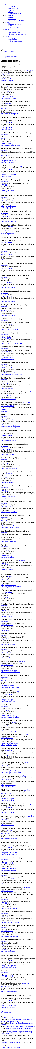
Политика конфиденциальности (11, 1042)
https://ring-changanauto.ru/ (9, 221)
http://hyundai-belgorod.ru (9, 745)
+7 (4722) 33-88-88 (7, 520)
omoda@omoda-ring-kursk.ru (10, 373)
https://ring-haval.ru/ (7, 129)
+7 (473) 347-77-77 (7, 755)
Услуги (7, 36)
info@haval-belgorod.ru (8, 160)
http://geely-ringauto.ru (8, 176)
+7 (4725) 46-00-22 (7, 779)
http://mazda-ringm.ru (8, 701)
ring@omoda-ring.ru (7, 357)
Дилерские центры (11, 56)
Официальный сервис (15, 31)
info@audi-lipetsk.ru (7, 555)
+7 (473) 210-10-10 (7, 597)
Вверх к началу (6, 1012)
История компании (14, 13)
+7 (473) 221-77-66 (7, 891)
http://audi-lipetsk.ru (7, 557)
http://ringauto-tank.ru (8, 287)
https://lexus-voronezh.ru (9, 991)
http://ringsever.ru (6, 616)
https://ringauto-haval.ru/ (9, 98)
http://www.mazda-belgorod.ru (10, 672)
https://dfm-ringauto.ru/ (8, 301)
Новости (11, 10)
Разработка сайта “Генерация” (10, 1047)
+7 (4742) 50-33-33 (7, 807)
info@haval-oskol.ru (7, 143)
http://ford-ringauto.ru (8, 952)
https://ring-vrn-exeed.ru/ (9, 839)
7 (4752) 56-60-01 (6, 242)
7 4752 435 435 (6, 310)
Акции (7, 22)
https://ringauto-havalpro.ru (9, 114)
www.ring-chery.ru (7, 81)
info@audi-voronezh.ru (8, 585)
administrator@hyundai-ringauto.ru (12, 771)
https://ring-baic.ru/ (7, 388)
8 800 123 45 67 (7, 51)
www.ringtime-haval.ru (8, 162)
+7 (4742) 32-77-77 (7, 710)
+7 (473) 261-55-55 (7, 680)
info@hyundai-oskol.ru (8, 785)
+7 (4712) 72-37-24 (7, 931)
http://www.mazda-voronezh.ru (10, 687)
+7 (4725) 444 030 (7, 74)
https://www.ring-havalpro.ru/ (10, 731)
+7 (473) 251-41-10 (7, 491)
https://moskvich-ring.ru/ (9, 440)
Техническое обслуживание (17, 34)
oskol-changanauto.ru (7, 234)
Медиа (10, 12)
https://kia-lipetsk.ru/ (7, 825)
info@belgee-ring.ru (7, 190)
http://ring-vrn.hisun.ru (8, 1007)
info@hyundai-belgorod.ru (9, 743)
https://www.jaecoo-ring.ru (9, 329)
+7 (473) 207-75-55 (7, 1000)
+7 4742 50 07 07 (6, 395)
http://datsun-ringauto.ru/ (9, 967)
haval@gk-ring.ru (6, 127)
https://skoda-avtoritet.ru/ (9, 644)
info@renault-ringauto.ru (9, 852)
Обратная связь (13, 8)
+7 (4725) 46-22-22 (7, 477)
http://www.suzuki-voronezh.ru (10, 922)
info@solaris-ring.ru (7, 799)
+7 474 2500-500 (6, 463)
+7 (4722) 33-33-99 (7, 200)
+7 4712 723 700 (6, 338)
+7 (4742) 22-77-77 (7, 550)
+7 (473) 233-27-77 (7, 960)
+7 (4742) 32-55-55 (7, 625)
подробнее (30, 70)
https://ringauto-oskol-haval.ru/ (10, 145)
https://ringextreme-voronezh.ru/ (11, 586)
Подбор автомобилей (15, 41)
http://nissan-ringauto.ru (8, 870)
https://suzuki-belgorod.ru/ (9, 908)
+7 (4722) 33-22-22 (7, 665)
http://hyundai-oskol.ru (8, 786)
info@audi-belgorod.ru (8, 526)
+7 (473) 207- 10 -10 (7, 406)
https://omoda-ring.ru (7, 359)
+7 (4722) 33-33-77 (7, 738)
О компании (8, 5)
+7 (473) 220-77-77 (7, 833)
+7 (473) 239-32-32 (7, 986)
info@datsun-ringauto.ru (8, 965)
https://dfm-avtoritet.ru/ (8, 315)
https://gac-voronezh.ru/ (8, 498)
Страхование (12, 39)
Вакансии (11, 6)
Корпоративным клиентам (17, 20)
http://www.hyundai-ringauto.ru (11, 772)
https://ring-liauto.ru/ (7, 571)
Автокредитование (14, 38)
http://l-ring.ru (5, 630)
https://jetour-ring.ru (7, 454)
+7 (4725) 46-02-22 (7, 230)
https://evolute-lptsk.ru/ (8, 399)
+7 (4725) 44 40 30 (7, 863)
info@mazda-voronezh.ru (9, 686)
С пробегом (12, 19)
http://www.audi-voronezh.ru (10, 541)
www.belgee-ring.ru (7, 192)
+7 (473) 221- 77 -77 (7, 793)
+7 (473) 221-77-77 (7, 536)
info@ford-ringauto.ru (8, 950)
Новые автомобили (14, 24)
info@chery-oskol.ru (7, 79)
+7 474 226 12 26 (6, 296)
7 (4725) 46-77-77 (6, 138)
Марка (3, 65)
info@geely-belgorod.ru (8, 206)
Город (3, 67)
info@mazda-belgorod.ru (9, 670)
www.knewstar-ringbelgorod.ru (10, 426)
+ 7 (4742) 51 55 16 (7, 726)
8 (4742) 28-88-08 (6, 435)
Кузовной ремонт (14, 27)
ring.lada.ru (4, 411)
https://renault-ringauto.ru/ (9, 854)
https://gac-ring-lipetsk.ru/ (9, 512)
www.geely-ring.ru (7, 207)
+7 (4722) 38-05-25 (7, 185)
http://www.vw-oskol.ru (8, 482)
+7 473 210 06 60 (6, 449)
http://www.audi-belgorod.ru (10, 527)
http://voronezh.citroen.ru (9, 884)
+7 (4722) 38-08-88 (7, 155)
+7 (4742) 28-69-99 (7, 506)
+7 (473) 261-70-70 (7, 652)
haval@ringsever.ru (7, 96)
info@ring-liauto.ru (7, 569)
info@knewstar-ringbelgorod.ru (11, 425)
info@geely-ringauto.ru (8, 174)
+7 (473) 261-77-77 (7, 765)
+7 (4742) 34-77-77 (7, 819)
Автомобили (9, 15)
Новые (10, 17)
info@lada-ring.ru (6, 409)
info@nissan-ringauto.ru (8, 868)
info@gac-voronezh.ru (8, 496)
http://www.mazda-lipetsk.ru (10, 717)
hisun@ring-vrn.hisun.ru (8, 1005)
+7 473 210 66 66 (6, 282)
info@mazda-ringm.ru (8, 699)
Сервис (10, 26)
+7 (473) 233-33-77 (7, 91)
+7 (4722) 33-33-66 (7, 903)
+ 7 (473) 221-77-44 (7, 878)
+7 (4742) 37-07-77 (7, 122)
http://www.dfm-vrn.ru (8, 658)
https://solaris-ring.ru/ (7, 800)
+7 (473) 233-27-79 (7, 169)
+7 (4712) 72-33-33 (7, 694)
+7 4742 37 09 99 (6, 254)
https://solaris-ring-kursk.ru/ (9, 936)
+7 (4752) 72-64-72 (7, 639)
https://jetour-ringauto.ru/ (9, 468)
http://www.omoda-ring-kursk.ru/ (11, 374)
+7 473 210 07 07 (6, 383)
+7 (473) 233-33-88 (7, 611)
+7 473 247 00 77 (6, 324)
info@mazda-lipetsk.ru (8, 715)
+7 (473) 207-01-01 (7, 945)
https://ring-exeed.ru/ (7, 260)
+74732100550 (5, 216)
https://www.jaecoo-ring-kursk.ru (11, 343)
